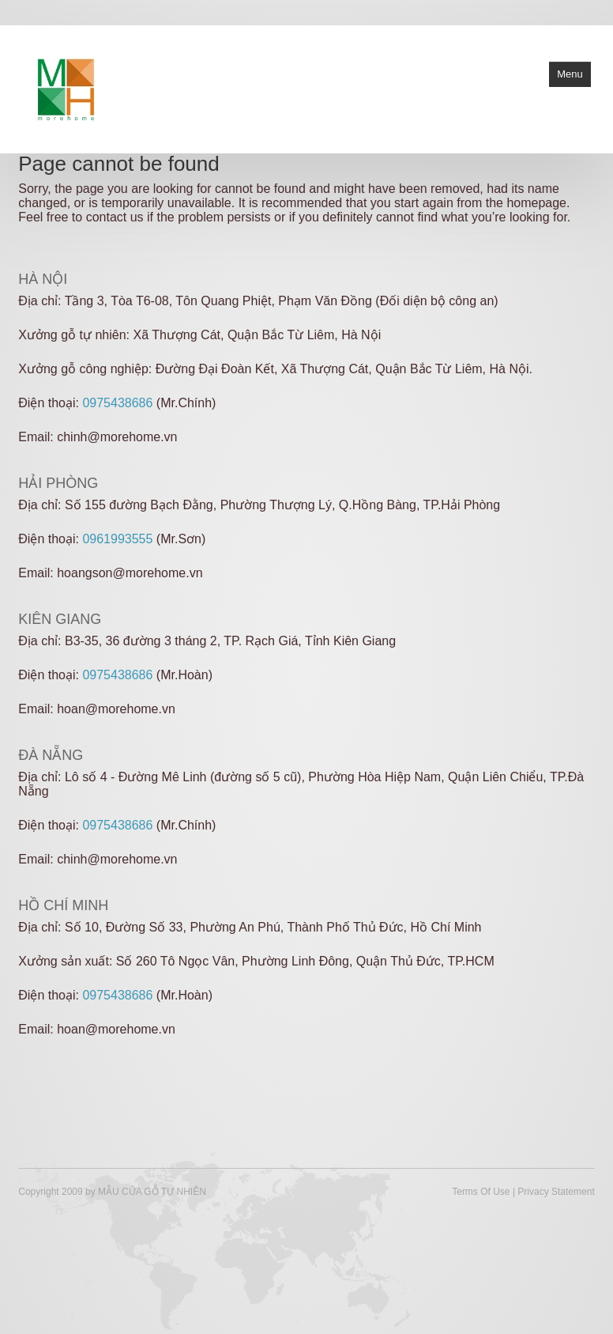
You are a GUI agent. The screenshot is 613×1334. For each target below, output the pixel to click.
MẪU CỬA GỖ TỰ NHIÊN (152, 1191)
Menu (570, 74)
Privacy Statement (555, 1191)
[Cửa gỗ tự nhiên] (65, 87)
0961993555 (117, 539)
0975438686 (117, 403)
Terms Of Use (481, 1191)
